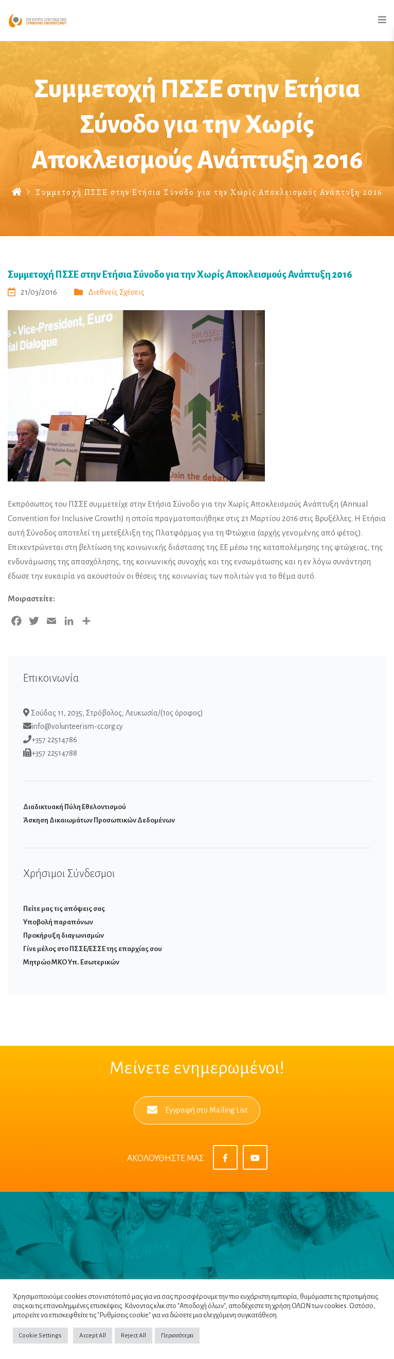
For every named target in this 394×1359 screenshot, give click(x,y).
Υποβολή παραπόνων (58, 922)
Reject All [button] (133, 1335)
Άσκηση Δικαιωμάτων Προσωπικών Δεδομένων (99, 820)
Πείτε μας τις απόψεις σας (64, 909)
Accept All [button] (92, 1335)
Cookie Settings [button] (40, 1335)
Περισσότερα (177, 1335)
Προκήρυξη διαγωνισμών (63, 935)
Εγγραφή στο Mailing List (197, 1110)
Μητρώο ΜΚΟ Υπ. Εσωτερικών (71, 962)
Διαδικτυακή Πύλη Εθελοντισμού (74, 807)
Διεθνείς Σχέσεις (116, 292)
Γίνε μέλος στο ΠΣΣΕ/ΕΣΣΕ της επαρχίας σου (92, 949)
